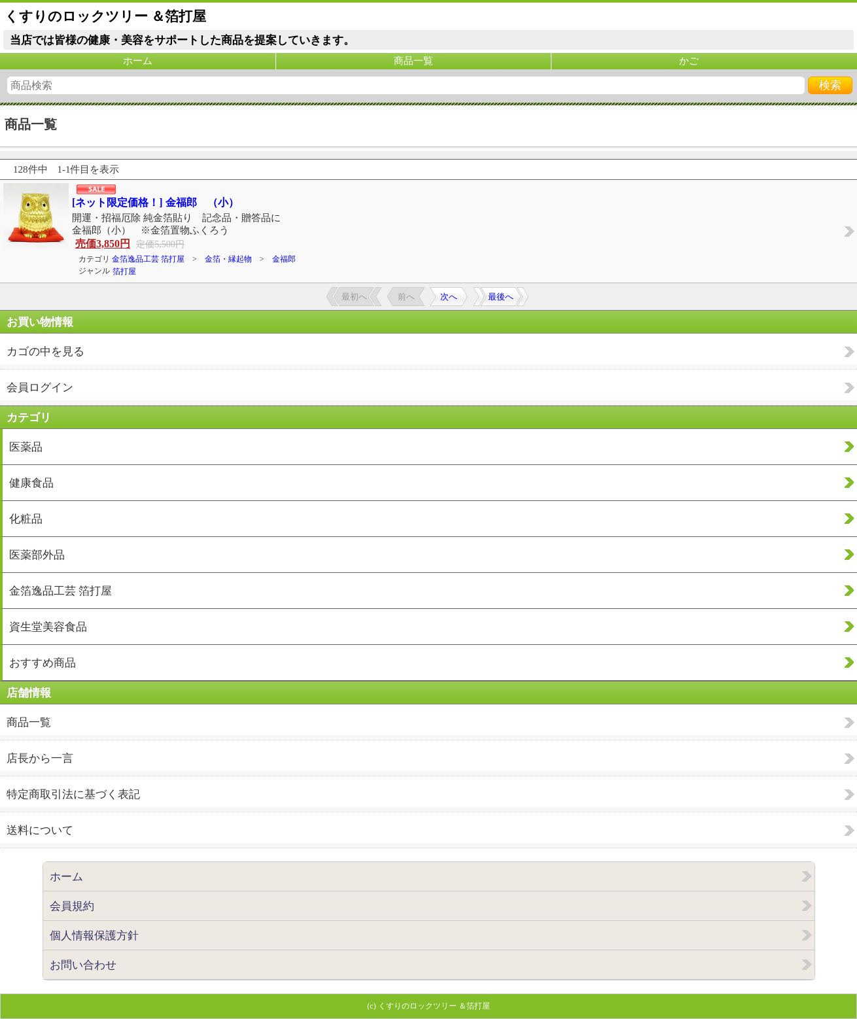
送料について (40, 830)
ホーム (137, 61)
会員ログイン (40, 387)
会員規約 (72, 906)
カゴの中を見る (45, 351)
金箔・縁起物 (228, 259)
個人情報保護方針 (94, 935)
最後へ (501, 297)
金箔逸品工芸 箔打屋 (148, 259)
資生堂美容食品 (48, 627)
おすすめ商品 (42, 663)
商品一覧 (413, 61)
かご (689, 61)
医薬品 (26, 447)
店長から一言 (40, 758)
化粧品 (26, 519)
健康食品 (31, 483)
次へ (448, 297)
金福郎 (284, 259)
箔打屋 (124, 271)
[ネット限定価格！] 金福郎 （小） (155, 202)
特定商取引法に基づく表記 (73, 794)
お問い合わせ (83, 965)
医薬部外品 (37, 555)
